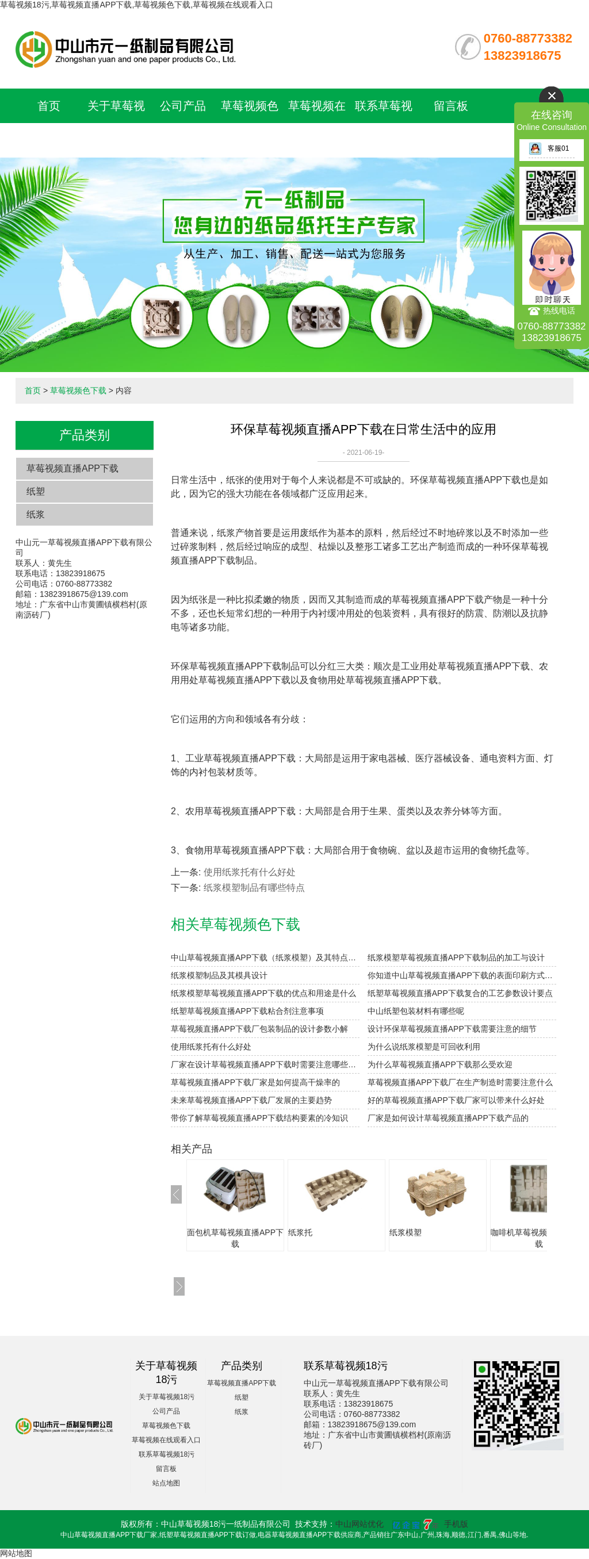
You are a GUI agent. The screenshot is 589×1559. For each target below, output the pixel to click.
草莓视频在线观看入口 (166, 1440)
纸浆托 (300, 1232)
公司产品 (183, 105)
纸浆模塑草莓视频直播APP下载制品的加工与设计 (456, 957)
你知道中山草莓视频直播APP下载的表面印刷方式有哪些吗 (462, 975)
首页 (48, 105)
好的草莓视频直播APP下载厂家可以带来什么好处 (456, 1100)
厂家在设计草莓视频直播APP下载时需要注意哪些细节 (265, 1064)
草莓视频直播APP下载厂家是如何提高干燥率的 (255, 1082)
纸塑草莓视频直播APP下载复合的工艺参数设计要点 (460, 993)
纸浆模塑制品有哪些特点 (254, 888)
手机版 (456, 1524)
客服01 (549, 148)
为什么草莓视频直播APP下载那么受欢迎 (440, 1064)
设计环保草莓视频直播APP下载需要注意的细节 (452, 1028)
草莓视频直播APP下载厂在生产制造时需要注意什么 (460, 1082)
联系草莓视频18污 (166, 1454)
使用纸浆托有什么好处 (250, 872)
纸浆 (35, 514)
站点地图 (166, 1483)
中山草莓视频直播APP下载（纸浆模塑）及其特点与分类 (265, 957)
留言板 (451, 105)
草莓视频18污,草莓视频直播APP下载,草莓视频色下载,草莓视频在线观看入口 (136, 4)
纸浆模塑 (405, 1232)
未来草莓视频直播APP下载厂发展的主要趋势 (251, 1100)
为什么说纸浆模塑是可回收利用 (424, 1046)
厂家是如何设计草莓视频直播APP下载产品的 (448, 1118)
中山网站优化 (359, 1524)
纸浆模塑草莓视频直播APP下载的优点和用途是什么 (263, 993)
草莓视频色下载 (78, 390)
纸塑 (35, 491)
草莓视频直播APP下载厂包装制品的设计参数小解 (259, 1028)
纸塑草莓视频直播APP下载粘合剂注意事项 (247, 1011)
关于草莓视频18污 (166, 1397)
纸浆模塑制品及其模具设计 (219, 975)
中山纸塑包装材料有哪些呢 (416, 1011)
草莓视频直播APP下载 (72, 468)
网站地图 (16, 1553)
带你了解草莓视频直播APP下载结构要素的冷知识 (259, 1118)
